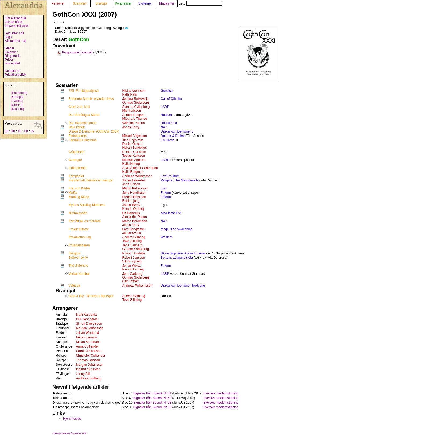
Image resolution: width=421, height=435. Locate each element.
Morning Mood (78, 197)
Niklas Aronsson (133, 91)
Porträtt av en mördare (84, 221)
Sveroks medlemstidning (220, 393)
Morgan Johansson (89, 328)
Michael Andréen (134, 160)
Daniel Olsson (132, 144)
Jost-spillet (12, 63)
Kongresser (123, 3)
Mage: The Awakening (176, 229)
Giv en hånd (13, 22)
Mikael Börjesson (134, 136)
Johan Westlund (87, 333)
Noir (163, 127)
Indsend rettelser (17, 26)
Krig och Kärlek (79, 188)
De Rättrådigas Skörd (83, 115)
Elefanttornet (77, 136)
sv (32, 131)
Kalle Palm (129, 94)
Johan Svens (131, 233)
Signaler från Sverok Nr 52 (152, 398)
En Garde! (168, 140)
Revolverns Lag (79, 237)
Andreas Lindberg (88, 378)
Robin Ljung (130, 201)
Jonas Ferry (130, 127)
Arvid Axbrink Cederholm (140, 168)
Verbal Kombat (79, 274)
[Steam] (16, 105)
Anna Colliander (87, 346)
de (13, 131)
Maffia (72, 193)
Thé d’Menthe (78, 266)
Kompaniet (76, 176)
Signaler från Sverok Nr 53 (152, 402)
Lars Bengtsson (133, 229)
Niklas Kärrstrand (88, 342)
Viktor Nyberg (131, 261)
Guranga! (75, 160)
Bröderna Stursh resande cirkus (91, 99)
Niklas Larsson (86, 337)
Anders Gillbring (133, 237)
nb (26, 131)
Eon (163, 188)
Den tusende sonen (82, 123)
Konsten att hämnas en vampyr (90, 180)
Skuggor (74, 253)
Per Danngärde (87, 319)
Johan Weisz (131, 205)
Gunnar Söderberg (135, 102)
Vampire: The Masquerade (179, 180)
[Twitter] (17, 101)
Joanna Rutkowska (135, 99)
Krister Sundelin (133, 253)
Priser (9, 59)
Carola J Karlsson (88, 351)
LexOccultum (170, 176)
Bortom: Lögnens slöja (177, 257)
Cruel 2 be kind (79, 107)
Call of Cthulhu (171, 99)
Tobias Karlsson (133, 156)
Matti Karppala (86, 314)
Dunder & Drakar (173, 136)
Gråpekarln (76, 152)
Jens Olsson (131, 184)
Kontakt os (12, 71)
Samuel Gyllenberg (136, 107)
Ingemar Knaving (88, 369)
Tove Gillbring (132, 241)
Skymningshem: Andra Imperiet (183, 253)
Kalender (11, 52)
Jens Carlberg (132, 245)
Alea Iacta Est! (171, 213)
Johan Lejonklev (134, 180)
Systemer (145, 3)
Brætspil (101, 3)
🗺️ (127, 28)
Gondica (167, 91)
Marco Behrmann (134, 221)
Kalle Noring (131, 164)
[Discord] (17, 109)
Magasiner (166, 3)
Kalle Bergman (132, 172)
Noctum (166, 115)
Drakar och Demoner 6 (177, 131)
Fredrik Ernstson (134, 197)
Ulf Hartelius (131, 213)
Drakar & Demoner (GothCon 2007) (93, 131)
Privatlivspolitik (15, 74)
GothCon (78, 39)
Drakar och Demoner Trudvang (183, 285)
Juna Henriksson (134, 193)
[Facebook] (19, 93)
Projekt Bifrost (78, 229)
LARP (165, 107)
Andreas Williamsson (137, 176)
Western (166, 237)
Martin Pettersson (134, 188)
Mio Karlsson (131, 110)
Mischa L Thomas (134, 118)
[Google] (17, 97)
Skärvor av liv (78, 257)
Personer (58, 3)
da (6, 131)
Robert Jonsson (133, 257)
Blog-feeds (12, 56)
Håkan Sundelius (134, 147)
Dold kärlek (76, 127)
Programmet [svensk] (77, 52)
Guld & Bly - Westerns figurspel (90, 296)
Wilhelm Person (133, 123)
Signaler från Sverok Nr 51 (152, 393)
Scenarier (79, 3)
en (19, 131)
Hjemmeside (72, 419)
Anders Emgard (133, 115)
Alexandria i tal (15, 41)
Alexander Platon (134, 217)
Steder (9, 48)
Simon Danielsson (89, 324)
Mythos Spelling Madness (86, 205)
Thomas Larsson (88, 360)
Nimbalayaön (77, 213)
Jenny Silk (83, 374)
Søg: (200, 3)
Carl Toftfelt (130, 281)
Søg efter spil (14, 33)
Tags (8, 37)
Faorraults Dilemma (82, 140)
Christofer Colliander (90, 355)
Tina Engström (132, 140)
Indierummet (77, 168)
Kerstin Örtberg (133, 209)
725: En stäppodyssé (83, 91)
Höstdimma (169, 123)
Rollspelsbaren (79, 245)
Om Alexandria (15, 18)
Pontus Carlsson (134, 152)
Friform (166, 193)
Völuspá (74, 285)
